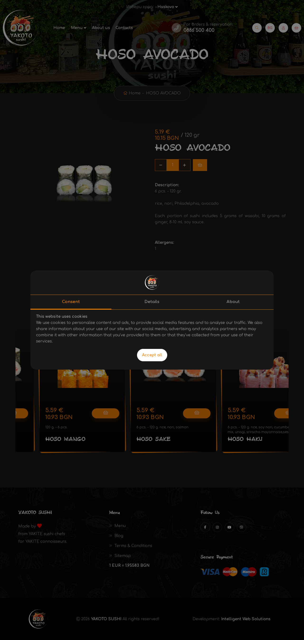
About (233, 301)
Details (151, 301)
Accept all (152, 355)
